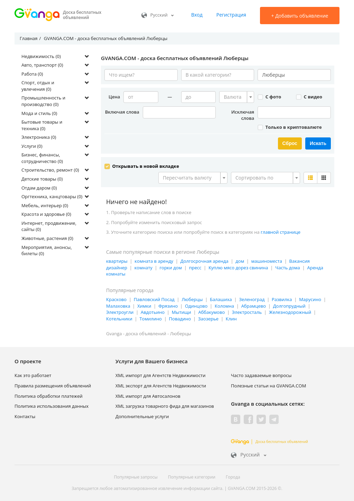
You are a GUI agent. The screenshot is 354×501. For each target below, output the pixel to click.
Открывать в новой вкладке (141, 165)
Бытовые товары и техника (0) (41, 125)
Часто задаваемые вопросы (261, 375)
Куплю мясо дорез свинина (238, 266)
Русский (157, 15)
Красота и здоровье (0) (46, 214)
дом (239, 260)
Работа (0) (32, 74)
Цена (114, 97)
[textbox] (234, 97)
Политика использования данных (51, 405)
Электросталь (247, 311)
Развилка (282, 299)
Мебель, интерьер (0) (44, 205)
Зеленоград (251, 299)
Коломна (224, 305)
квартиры (117, 260)
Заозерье (208, 318)
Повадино (180, 318)
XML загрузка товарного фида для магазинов (164, 405)
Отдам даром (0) (39, 188)
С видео (309, 97)
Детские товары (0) (42, 179)
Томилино (150, 318)
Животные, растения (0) (47, 238)
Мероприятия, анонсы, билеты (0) (46, 250)
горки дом (170, 266)
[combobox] (236, 97)
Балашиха (221, 299)
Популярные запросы (135, 476)
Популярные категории (191, 476)
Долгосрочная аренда (204, 260)
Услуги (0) (32, 146)
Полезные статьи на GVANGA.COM (268, 385)
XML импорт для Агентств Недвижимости (160, 375)
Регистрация (231, 14)
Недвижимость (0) (41, 56)
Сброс (289, 143)
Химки (144, 305)
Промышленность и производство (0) (43, 101)
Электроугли (119, 311)
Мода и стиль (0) (39, 113)
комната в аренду (153, 260)
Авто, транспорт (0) (42, 65)
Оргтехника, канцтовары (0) (51, 196)
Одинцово (196, 305)
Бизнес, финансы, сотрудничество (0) (42, 158)
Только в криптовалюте (290, 127)
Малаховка (118, 305)
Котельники (119, 318)
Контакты (25, 415)
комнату (143, 266)
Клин (231, 318)
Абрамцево (253, 305)
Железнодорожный (290, 311)
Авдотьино (153, 311)
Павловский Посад (154, 299)
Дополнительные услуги (142, 415)
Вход (197, 14)
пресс (195, 266)
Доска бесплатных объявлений (269, 441)
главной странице (280, 231)
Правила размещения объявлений (53, 385)
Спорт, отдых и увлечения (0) (37, 85)
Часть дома (287, 266)
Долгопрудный (289, 305)
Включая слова (122, 112)
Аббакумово (211, 311)
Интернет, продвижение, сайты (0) (48, 226)
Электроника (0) (38, 137)
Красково (116, 299)
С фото (269, 97)
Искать (318, 143)
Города (233, 476)
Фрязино (168, 305)
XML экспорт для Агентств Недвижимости (160, 385)
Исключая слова (242, 115)
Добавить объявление (299, 15)
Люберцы (192, 299)
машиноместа (266, 260)
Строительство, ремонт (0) (50, 170)
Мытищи (181, 311)
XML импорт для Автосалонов (147, 395)
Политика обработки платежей (49, 395)
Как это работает (33, 375)
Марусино (310, 299)
